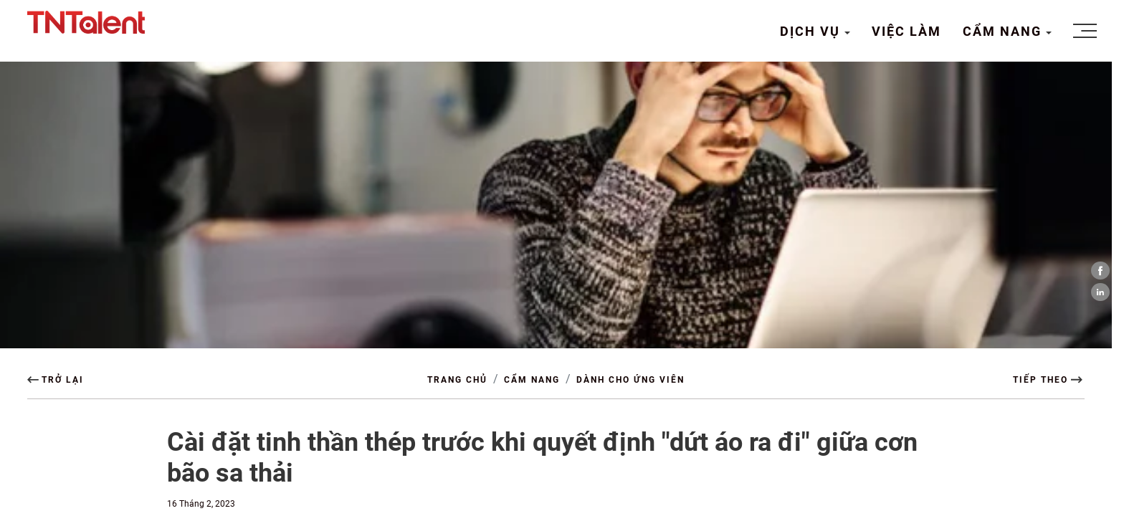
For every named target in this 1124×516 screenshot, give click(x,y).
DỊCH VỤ (812, 31)
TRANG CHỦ (457, 380)
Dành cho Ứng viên (630, 380)
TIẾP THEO (1040, 380)
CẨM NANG (1004, 31)
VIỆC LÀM (906, 31)
